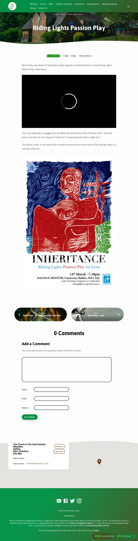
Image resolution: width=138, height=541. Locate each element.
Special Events (93, 4)
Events (63, 14)
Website (25, 408)
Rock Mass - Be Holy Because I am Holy (42, 315)
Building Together (110, 4)
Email (24, 399)
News (51, 4)
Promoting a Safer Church (98, 526)
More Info (59, 446)
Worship (33, 4)
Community (79, 4)
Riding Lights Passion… (75, 14)
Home (56, 14)
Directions (59, 451)
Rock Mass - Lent (96, 315)
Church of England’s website (81, 523)
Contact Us (42, 8)
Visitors (43, 4)
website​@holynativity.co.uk (37, 463)
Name (25, 390)
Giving (33, 8)
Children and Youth (64, 4)
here (59, 526)
